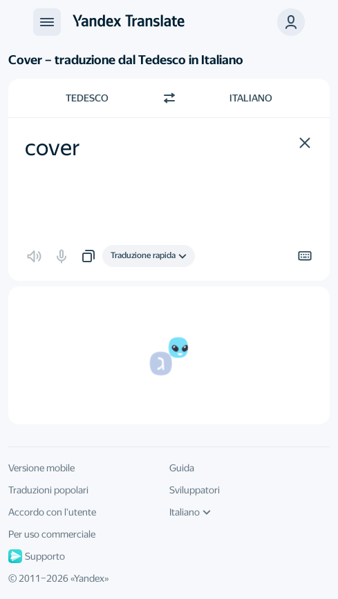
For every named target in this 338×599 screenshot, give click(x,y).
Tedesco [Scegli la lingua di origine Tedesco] (87, 98)
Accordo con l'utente (52, 512)
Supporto (36, 556)
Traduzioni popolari (48, 489)
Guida (181, 467)
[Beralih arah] (169, 98)
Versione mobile (41, 467)
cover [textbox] (52, 148)
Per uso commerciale (51, 534)
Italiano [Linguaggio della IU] (190, 512)
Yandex (89, 578)
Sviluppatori (194, 489)
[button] (291, 22)
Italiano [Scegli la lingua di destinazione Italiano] (250, 98)
